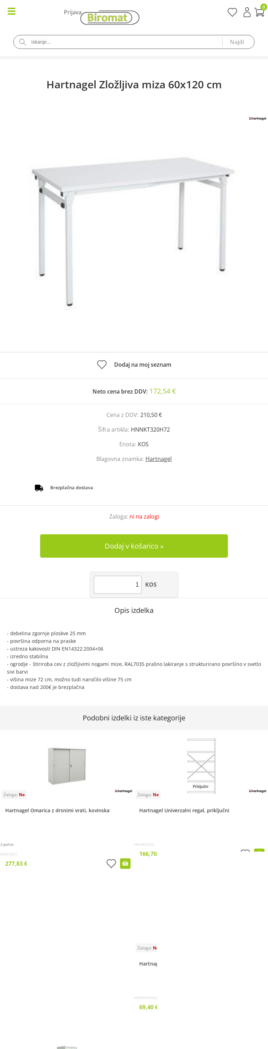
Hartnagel (159, 459)
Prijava (247, 12)
